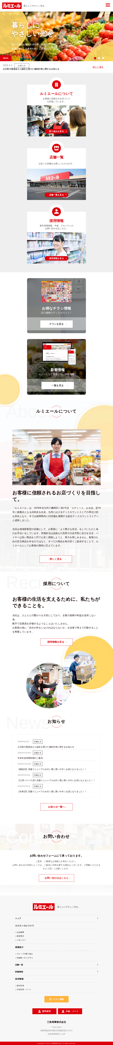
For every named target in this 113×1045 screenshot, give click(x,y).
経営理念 (20, 936)
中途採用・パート (24, 989)
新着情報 (19, 971)
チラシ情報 (58, 999)
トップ (18, 918)
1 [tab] (95, 58)
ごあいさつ (21, 940)
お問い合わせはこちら (56, 878)
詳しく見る (98, 66)
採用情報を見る (56, 258)
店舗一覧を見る (56, 195)
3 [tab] (103, 58)
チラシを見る (56, 324)
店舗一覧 (19, 964)
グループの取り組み (25, 953)
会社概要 (20, 932)
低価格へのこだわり (25, 957)
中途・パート (72, 1011)
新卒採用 (20, 985)
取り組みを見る (56, 131)
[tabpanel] (56, 457)
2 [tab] (99, 58)
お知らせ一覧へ (56, 807)
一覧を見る (58, 385)
